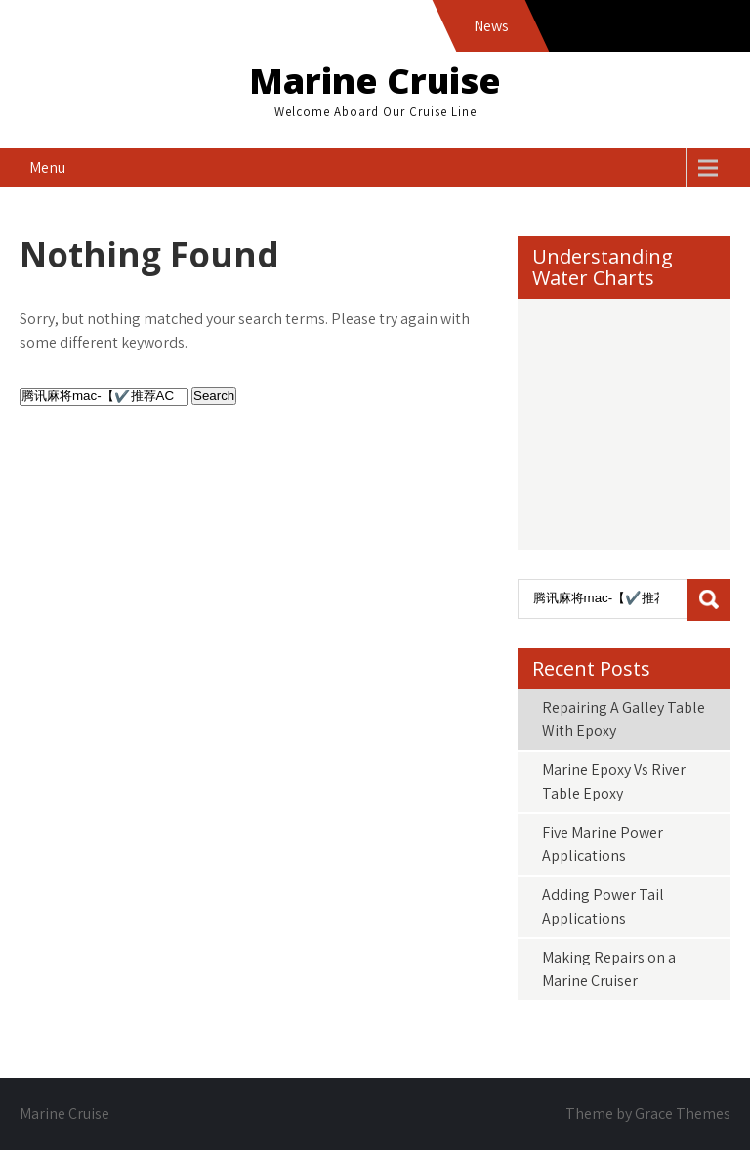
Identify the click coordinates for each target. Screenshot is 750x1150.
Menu (47, 167)
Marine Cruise (375, 80)
